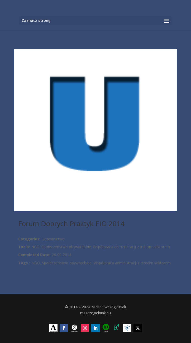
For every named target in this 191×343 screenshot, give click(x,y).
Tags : (24, 262)
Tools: (24, 246)
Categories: (29, 238)
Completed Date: (34, 254)
